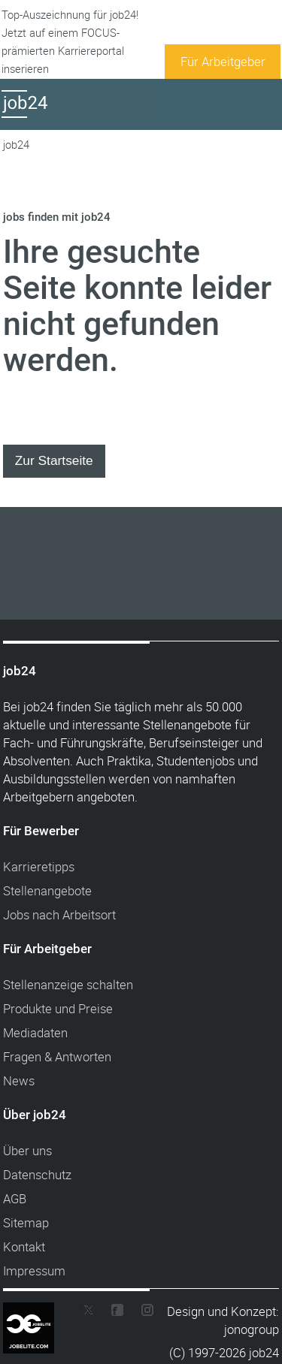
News (19, 1080)
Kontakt (24, 1246)
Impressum (34, 1270)
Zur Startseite (54, 460)
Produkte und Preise (58, 1008)
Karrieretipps (38, 866)
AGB (14, 1198)
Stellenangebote (47, 890)
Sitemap (26, 1222)
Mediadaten (35, 1032)
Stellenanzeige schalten (68, 984)
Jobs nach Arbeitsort (59, 914)
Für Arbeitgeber (222, 61)
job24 (16, 144)
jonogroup (251, 1329)
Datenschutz (37, 1174)
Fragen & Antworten (57, 1056)
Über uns (27, 1150)
